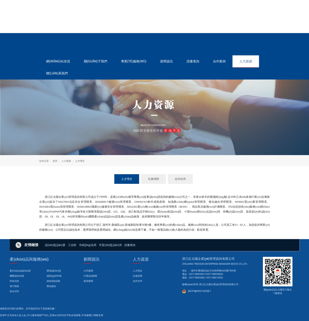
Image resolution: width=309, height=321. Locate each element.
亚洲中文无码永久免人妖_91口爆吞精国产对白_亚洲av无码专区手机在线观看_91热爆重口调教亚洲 (51, 315)
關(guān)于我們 (95, 61)
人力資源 (245, 61)
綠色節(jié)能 (53, 281)
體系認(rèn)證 (54, 270)
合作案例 (219, 61)
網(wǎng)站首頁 (58, 61)
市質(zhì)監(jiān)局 (110, 245)
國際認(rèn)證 (17, 276)
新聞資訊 (166, 61)
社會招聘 (153, 178)
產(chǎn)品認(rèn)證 (20, 270)
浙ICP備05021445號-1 (199, 291)
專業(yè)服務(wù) (133, 61)
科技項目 (14, 281)
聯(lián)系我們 (57, 73)
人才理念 (80, 161)
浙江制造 (14, 286)
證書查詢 (193, 61)
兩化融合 (51, 286)
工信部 (72, 245)
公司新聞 (88, 270)
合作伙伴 (180, 178)
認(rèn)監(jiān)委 (55, 245)
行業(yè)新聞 (90, 276)
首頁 (55, 161)
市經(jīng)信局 (87, 245)
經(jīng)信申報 (54, 276)
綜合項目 (14, 291)
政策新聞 (88, 281)
